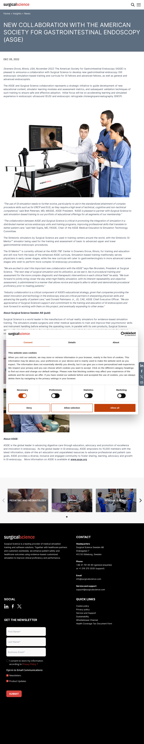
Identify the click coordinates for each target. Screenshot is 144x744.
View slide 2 (70, 517)
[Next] (140, 500)
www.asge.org (79, 459)
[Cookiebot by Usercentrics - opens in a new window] (123, 334)
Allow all (114, 408)
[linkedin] (6, 606)
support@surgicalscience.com (90, 589)
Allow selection (72, 408)
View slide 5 (82, 517)
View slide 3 (74, 517)
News (27, 13)
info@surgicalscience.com (88, 579)
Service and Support (86, 613)
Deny (29, 408)
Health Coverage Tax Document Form (94, 623)
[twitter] (19, 606)
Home (7, 13)
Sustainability (82, 616)
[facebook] (13, 606)
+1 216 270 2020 (87, 568)
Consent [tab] (28, 342)
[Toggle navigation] (139, 5)
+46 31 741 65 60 (84, 565)
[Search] (133, 5)
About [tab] (116, 342)
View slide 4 (78, 517)
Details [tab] (72, 342)
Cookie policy (82, 606)
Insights (17, 13)
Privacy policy (83, 609)
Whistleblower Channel (87, 620)
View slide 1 (67, 517)
